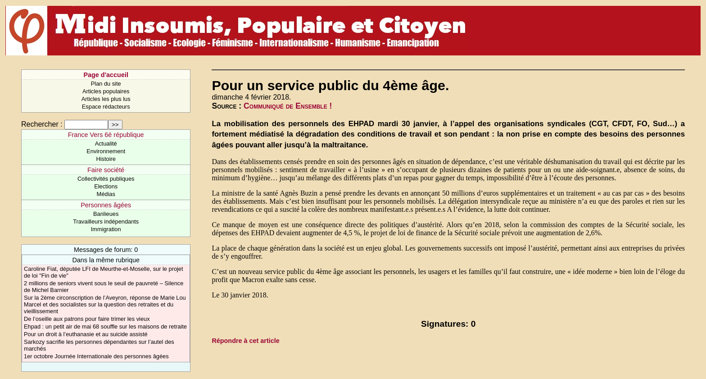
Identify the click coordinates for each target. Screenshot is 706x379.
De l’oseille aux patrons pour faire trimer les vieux (87, 318)
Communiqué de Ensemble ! (288, 105)
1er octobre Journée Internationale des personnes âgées (96, 356)
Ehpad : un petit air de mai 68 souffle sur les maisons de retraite (105, 326)
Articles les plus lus (106, 99)
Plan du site (106, 83)
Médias (106, 194)
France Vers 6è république (106, 134)
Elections (106, 186)
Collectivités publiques (106, 178)
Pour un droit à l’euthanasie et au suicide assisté (86, 334)
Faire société (105, 170)
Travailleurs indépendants (106, 221)
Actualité (106, 143)
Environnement (105, 151)
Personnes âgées (106, 205)
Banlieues (105, 213)
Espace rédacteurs (106, 106)
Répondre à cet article (245, 340)
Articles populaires (106, 91)
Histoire (105, 158)
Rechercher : (42, 124)
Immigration (106, 229)
